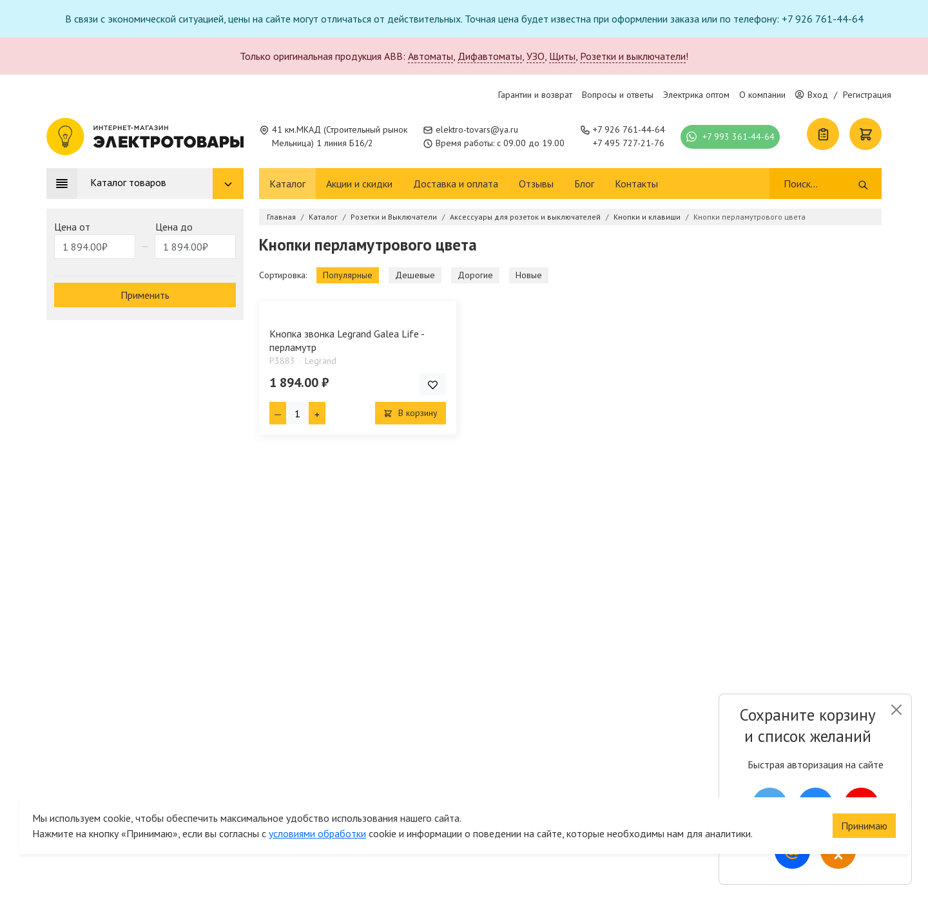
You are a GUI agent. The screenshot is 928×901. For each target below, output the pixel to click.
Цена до (174, 226)
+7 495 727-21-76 (628, 143)
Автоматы (430, 56)
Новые (529, 275)
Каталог (287, 183)
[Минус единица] (277, 413)
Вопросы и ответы (617, 94)
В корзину (410, 413)
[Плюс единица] (317, 413)
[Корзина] (865, 134)
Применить (145, 295)
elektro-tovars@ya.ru (477, 129)
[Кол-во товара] (297, 413)
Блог (584, 183)
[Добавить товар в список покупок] (433, 384)
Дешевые (415, 275)
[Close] (896, 709)
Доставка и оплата (455, 183)
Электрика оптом (696, 94)
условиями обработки (317, 825)
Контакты (636, 183)
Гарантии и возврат (535, 94)
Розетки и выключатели (633, 56)
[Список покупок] (823, 134)
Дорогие (475, 275)
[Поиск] (820, 183)
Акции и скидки (359, 183)
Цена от (72, 226)
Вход (811, 94)
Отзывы (536, 183)
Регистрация (867, 94)
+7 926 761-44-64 (629, 129)
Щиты (562, 56)
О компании (762, 94)
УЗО (536, 56)
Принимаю (864, 817)
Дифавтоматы (490, 56)
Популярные (347, 275)
